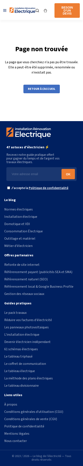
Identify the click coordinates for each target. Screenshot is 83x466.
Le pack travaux (15, 312)
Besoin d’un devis (67, 10)
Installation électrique (20, 216)
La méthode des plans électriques (28, 378)
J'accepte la (38, 188)
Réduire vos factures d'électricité (28, 320)
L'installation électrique (21, 334)
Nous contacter (15, 441)
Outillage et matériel (19, 238)
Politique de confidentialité (48, 188)
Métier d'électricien (18, 246)
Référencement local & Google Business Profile (38, 286)
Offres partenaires (18, 255)
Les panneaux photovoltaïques (26, 327)
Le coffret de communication (25, 363)
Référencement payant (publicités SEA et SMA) (38, 272)
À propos (10, 404)
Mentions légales (16, 433)
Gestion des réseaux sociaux (24, 294)
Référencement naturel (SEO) (26, 279)
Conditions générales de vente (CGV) (30, 419)
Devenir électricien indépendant (27, 342)
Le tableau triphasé (18, 356)
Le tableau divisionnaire (21, 385)
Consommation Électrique (23, 231)
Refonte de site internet (22, 264)
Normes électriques (18, 209)
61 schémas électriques (21, 349)
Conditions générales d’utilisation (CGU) (33, 411)
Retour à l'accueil (41, 89)
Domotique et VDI (17, 224)
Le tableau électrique (19, 371)
